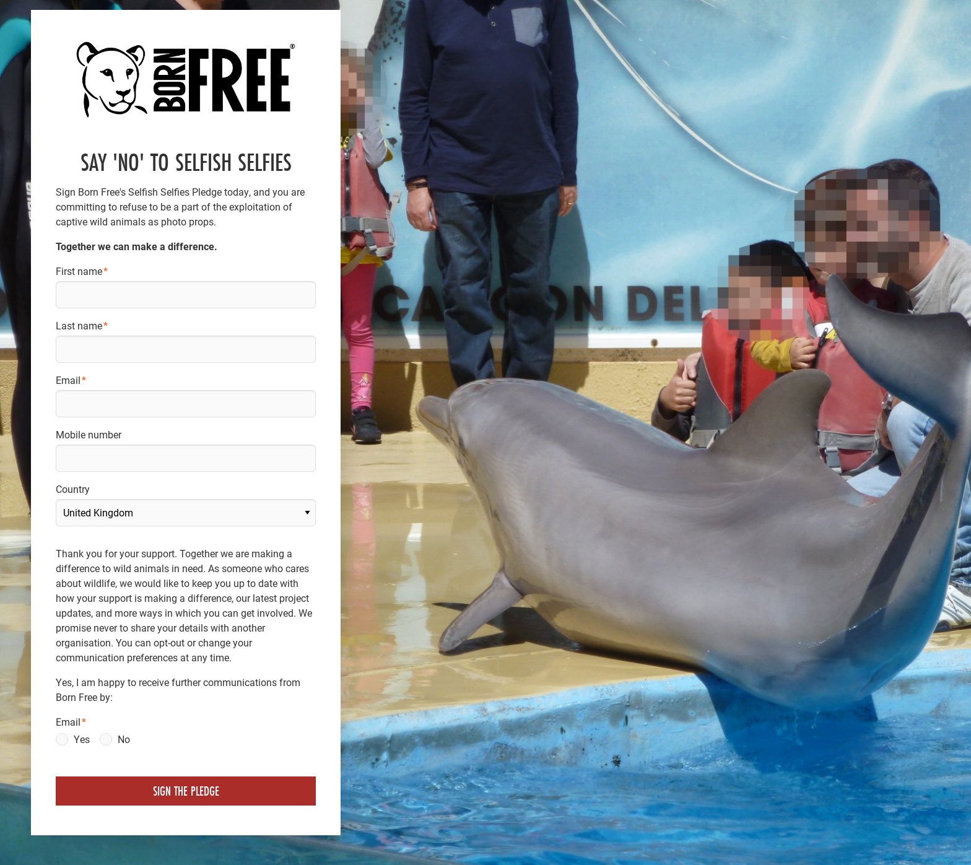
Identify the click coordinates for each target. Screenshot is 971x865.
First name (79, 270)
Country (73, 488)
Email (68, 379)
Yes (82, 738)
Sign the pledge (186, 791)
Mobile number (88, 434)
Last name (79, 325)
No (124, 738)
